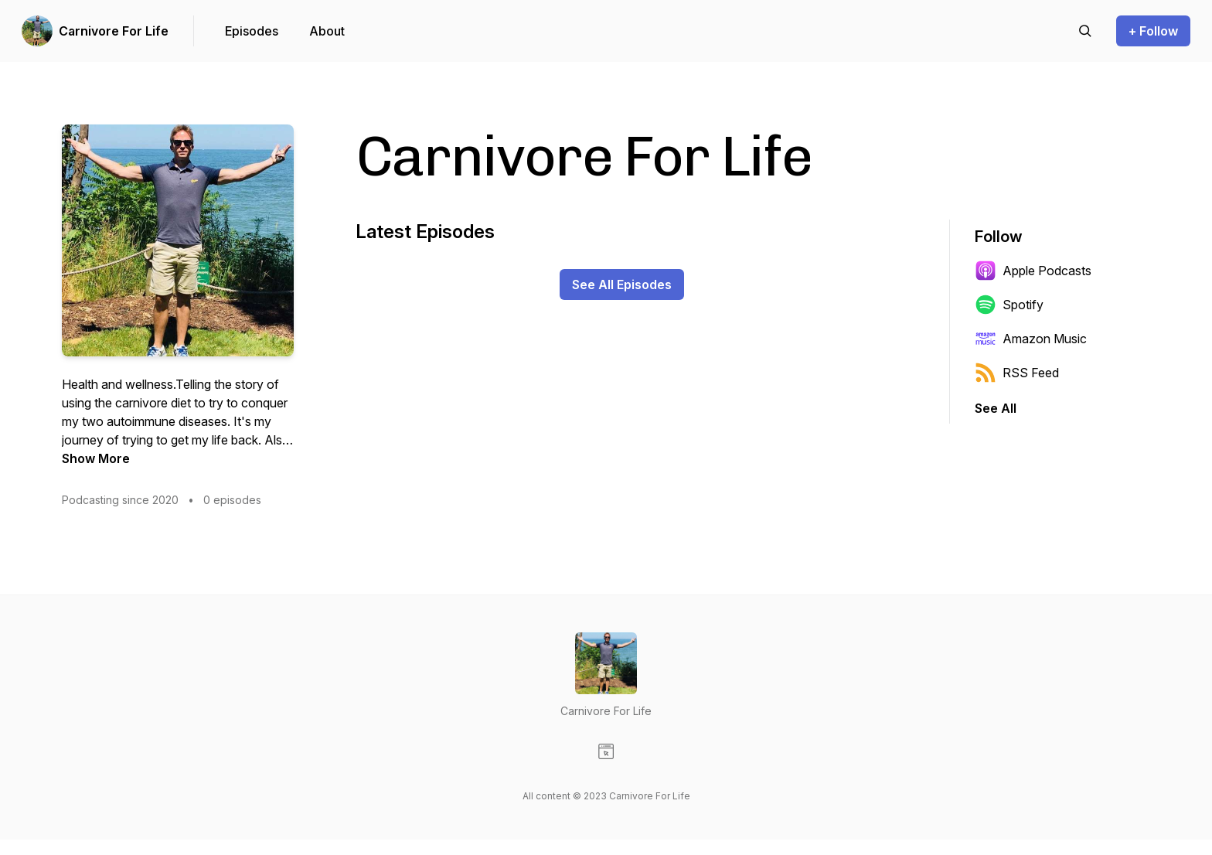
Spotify (1009, 304)
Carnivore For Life (114, 31)
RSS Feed (1017, 372)
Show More (96, 458)
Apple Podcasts (1033, 270)
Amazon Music (1031, 338)
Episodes (251, 31)
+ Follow (1153, 31)
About (327, 31)
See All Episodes (622, 284)
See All (995, 408)
